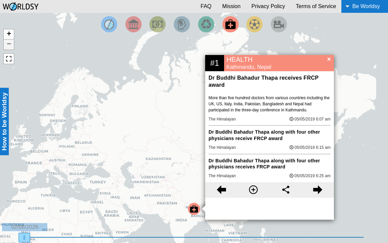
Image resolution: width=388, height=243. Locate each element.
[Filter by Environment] (206, 24)
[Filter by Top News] (109, 24)
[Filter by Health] (230, 24)
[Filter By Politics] (133, 24)
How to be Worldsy (4, 121)
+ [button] (9, 34)
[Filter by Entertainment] (279, 24)
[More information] (253, 190)
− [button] (9, 44)
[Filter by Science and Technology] (182, 24)
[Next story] (318, 190)
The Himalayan (222, 119)
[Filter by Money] (157, 24)
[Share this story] (286, 190)
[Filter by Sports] (254, 24)
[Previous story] (221, 190)
